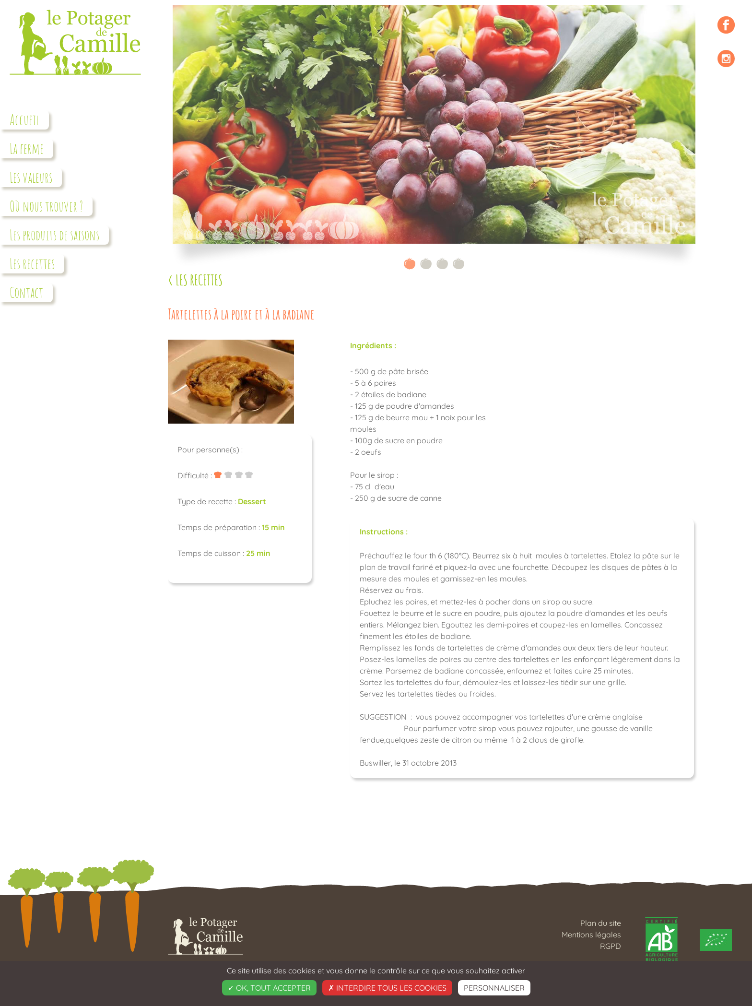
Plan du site (600, 923)
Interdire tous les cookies (387, 988)
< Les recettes (195, 280)
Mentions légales (591, 934)
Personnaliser (494, 988)
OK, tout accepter (269, 988)
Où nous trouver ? (46, 206)
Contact (26, 292)
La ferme (27, 148)
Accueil (24, 120)
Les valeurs (31, 177)
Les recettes (32, 263)
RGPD (610, 946)
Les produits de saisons (54, 235)
